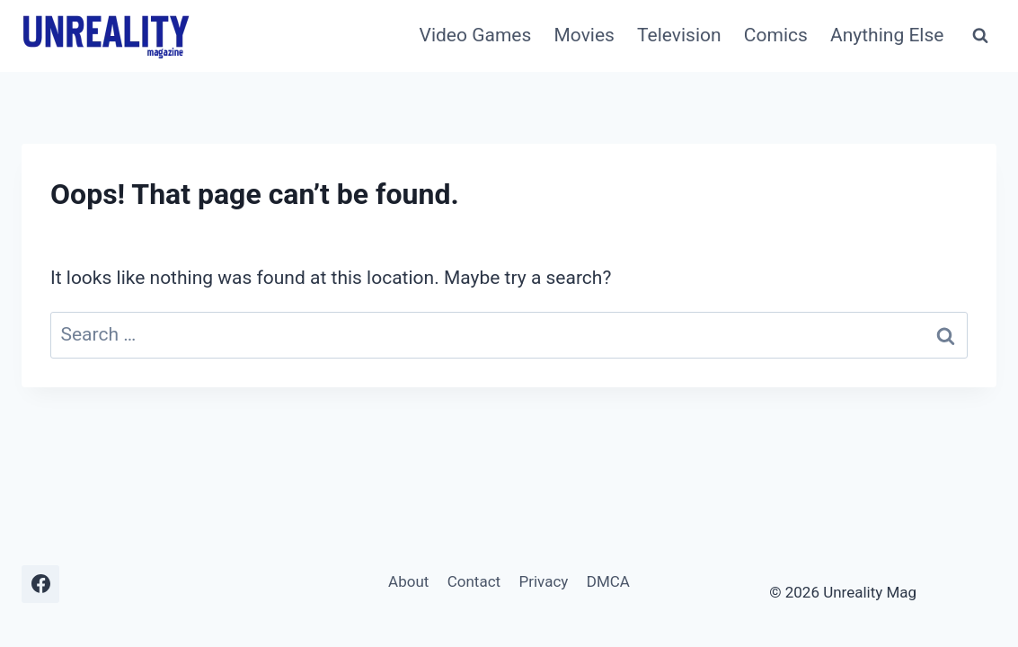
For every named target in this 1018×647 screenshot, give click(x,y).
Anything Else (886, 35)
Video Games (476, 35)
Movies (583, 35)
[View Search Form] (980, 36)
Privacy (543, 581)
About (408, 581)
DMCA (608, 581)
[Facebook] (40, 584)
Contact (473, 581)
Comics (776, 35)
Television (679, 35)
